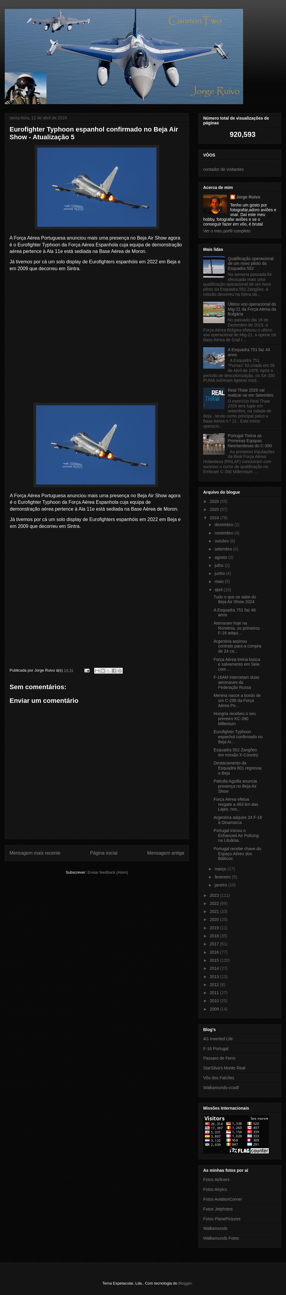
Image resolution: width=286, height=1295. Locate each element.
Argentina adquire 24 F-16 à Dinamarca (238, 820)
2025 (215, 509)
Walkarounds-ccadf (221, 1087)
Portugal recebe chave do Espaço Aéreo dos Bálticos (237, 853)
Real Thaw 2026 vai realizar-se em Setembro (250, 393)
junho (220, 573)
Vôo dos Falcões (218, 1077)
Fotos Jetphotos (218, 1209)
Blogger (185, 1283)
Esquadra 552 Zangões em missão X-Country (236, 752)
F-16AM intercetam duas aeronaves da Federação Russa (236, 682)
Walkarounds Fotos (221, 1238)
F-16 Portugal (216, 1048)
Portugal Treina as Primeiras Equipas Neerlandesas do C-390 (250, 440)
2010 (215, 1000)
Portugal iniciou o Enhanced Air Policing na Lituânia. (236, 835)
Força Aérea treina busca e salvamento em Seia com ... (237, 664)
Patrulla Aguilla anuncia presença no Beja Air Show (235, 786)
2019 (215, 927)
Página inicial (103, 852)
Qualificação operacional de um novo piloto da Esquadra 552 (250, 263)
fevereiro (223, 877)
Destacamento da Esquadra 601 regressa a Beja (238, 768)
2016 (215, 952)
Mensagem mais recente (35, 852)
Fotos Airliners (216, 1179)
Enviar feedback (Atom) (108, 872)
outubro (222, 541)
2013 (215, 976)
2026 (215, 501)
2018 (215, 935)
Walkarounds (215, 1228)
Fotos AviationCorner (222, 1199)
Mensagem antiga (165, 852)
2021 (215, 911)
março (220, 869)
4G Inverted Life (218, 1038)
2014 (215, 968)
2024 (215, 517)
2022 (215, 903)
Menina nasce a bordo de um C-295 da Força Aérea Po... (237, 700)
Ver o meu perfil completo (227, 231)
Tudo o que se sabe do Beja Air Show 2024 (235, 599)
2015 (215, 960)
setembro (223, 549)
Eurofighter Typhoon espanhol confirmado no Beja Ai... (238, 736)
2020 (215, 919)
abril (218, 589)
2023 (215, 895)
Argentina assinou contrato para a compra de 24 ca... (237, 646)
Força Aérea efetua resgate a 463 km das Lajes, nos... (236, 804)
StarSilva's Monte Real (224, 1068)
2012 (215, 984)
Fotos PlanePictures (221, 1218)
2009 (215, 1009)
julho (219, 565)
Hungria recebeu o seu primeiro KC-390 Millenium (235, 718)
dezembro (224, 524)
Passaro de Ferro (219, 1058)
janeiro (221, 885)
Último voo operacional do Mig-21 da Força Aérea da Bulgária (252, 309)
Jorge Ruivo (248, 197)
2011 (215, 992)
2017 (215, 943)
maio (219, 581)
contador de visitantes (223, 169)
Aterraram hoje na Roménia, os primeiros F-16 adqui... (237, 628)
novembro (224, 533)
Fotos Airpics (215, 1189)
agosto (221, 557)
